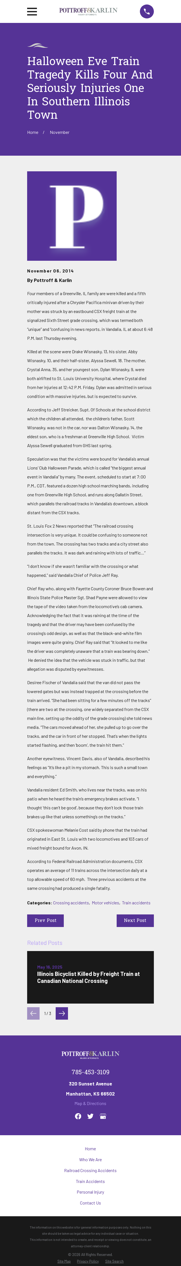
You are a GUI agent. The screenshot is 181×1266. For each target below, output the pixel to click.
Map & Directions (90, 1103)
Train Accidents (90, 1181)
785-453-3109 (90, 1072)
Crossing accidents (71, 902)
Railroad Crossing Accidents (90, 1170)
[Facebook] (78, 1116)
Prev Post (46, 921)
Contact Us (90, 1202)
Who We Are (90, 1159)
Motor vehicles (105, 902)
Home (90, 1148)
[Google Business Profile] (103, 1116)
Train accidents (136, 902)
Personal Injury (90, 1191)
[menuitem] (64, 1261)
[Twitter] (90, 1116)
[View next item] (62, 1013)
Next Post (135, 921)
